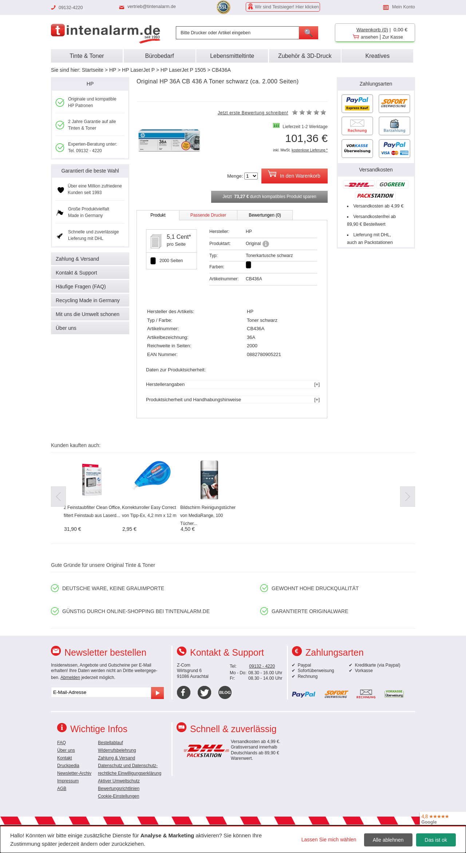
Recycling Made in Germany (88, 300)
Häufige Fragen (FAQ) (81, 286)
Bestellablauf (110, 742)
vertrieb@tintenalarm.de (151, 6)
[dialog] (233, 839)
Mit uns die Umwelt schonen (87, 314)
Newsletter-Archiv (74, 773)
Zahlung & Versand (77, 259)
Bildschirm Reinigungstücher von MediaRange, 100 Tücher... (208, 515)
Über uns (66, 328)
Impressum (68, 780)
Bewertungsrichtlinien (118, 788)
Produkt (157, 215)
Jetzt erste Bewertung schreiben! (253, 112)
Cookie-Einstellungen (118, 796)
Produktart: (220, 243)
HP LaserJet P (138, 70)
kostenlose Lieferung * (310, 150)
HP (112, 70)
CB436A (221, 70)
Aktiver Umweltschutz (119, 780)
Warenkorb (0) (372, 29)
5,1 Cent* (179, 237)
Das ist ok (436, 840)
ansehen (369, 37)
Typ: (213, 255)
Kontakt (64, 758)
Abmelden (70, 677)
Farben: (216, 266)
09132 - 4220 (262, 666)
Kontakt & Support (76, 273)
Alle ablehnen (388, 840)
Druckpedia (68, 765)
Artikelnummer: (224, 278)
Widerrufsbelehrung (117, 750)
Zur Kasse (392, 37)
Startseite (92, 70)
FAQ (61, 742)
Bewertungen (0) (265, 215)
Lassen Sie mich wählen (328, 839)
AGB (61, 788)
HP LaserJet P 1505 (183, 70)
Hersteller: (219, 231)
